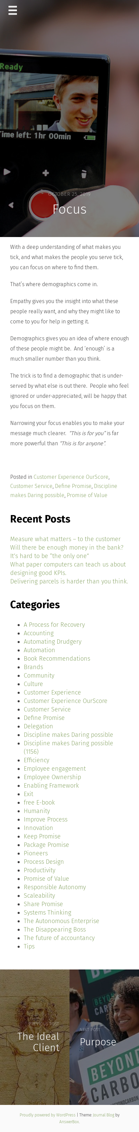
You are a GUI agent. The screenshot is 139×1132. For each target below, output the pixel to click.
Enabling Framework (51, 785)
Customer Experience (52, 692)
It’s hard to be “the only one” (49, 556)
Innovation (38, 828)
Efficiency (36, 760)
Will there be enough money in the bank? (66, 547)
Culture (33, 684)
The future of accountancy (59, 938)
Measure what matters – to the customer (65, 539)
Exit (28, 794)
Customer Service (31, 486)
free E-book (39, 802)
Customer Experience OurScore (71, 477)
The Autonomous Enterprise (61, 921)
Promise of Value (87, 495)
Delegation (38, 726)
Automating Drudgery (52, 641)
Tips (29, 946)
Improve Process (45, 819)
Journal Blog (104, 1115)
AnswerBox (69, 1121)
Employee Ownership (52, 777)
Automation (39, 650)
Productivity (39, 870)
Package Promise (46, 845)
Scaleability (39, 895)
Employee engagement (55, 768)
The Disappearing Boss (55, 929)
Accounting (39, 633)
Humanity (37, 811)
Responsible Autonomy (55, 887)
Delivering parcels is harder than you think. (69, 581)
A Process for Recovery (54, 624)
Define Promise (73, 486)
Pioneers (36, 853)
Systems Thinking (47, 912)
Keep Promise (42, 836)
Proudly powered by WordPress (48, 1115)
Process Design (44, 862)
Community (39, 675)
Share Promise (43, 904)
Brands (33, 667)
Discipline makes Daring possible (68, 735)
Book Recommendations (57, 658)
